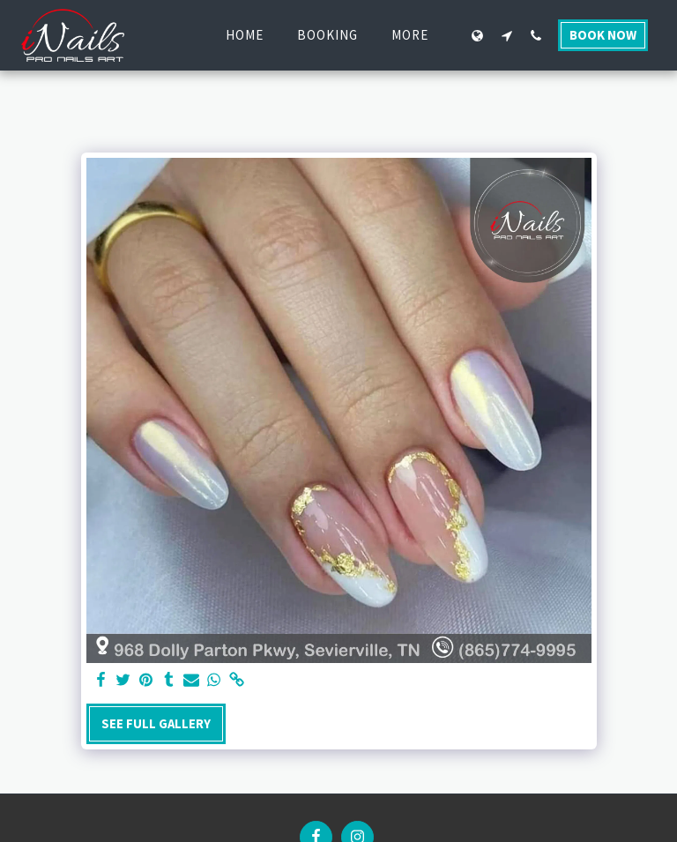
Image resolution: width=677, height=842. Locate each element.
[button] (506, 35)
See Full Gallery (156, 724)
